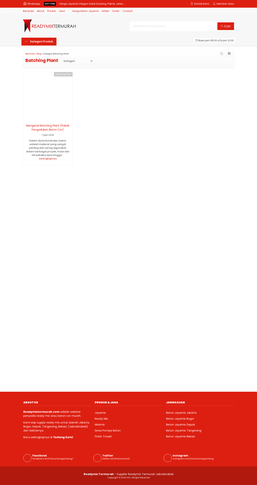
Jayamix (100, 413)
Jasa (62, 11)
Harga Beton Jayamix (85, 11)
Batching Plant (63, 74)
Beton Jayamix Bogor (180, 419)
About (40, 11)
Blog (39, 53)
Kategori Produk (39, 41)
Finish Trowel (103, 436)
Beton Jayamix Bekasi (180, 436)
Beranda (28, 11)
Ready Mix (101, 419)
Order (116, 11)
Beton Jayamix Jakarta (181, 413)
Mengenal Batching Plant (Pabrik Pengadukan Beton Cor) (47, 128)
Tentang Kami (63, 437)
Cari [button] (226, 26)
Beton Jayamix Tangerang (183, 430)
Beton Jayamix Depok (180, 425)
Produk (51, 11)
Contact (128, 11)
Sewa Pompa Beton (108, 430)
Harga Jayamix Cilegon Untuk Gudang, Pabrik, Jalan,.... (92, 3)
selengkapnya (48, 158)
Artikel (105, 11)
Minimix (100, 425)
